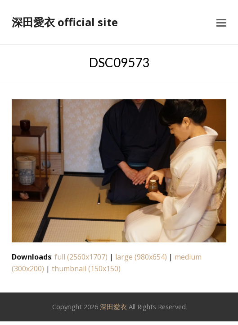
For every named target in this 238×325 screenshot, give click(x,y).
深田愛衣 (113, 306)
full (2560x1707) (81, 257)
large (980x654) (141, 257)
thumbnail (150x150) (86, 269)
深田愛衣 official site (65, 21)
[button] (221, 22)
